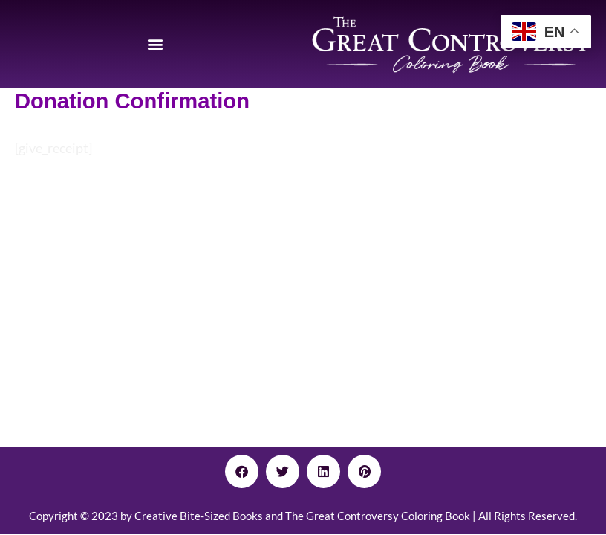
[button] (155, 44)
